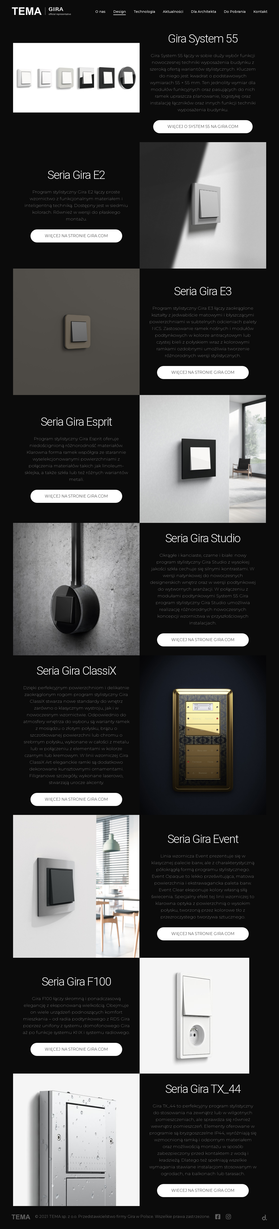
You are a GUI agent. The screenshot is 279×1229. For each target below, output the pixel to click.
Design (119, 11)
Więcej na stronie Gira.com (76, 236)
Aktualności (173, 11)
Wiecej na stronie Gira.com (202, 1190)
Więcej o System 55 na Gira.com (202, 126)
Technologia (144, 11)
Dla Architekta (203, 11)
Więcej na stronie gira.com (202, 372)
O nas (100, 11)
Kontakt (260, 11)
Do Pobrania (235, 11)
